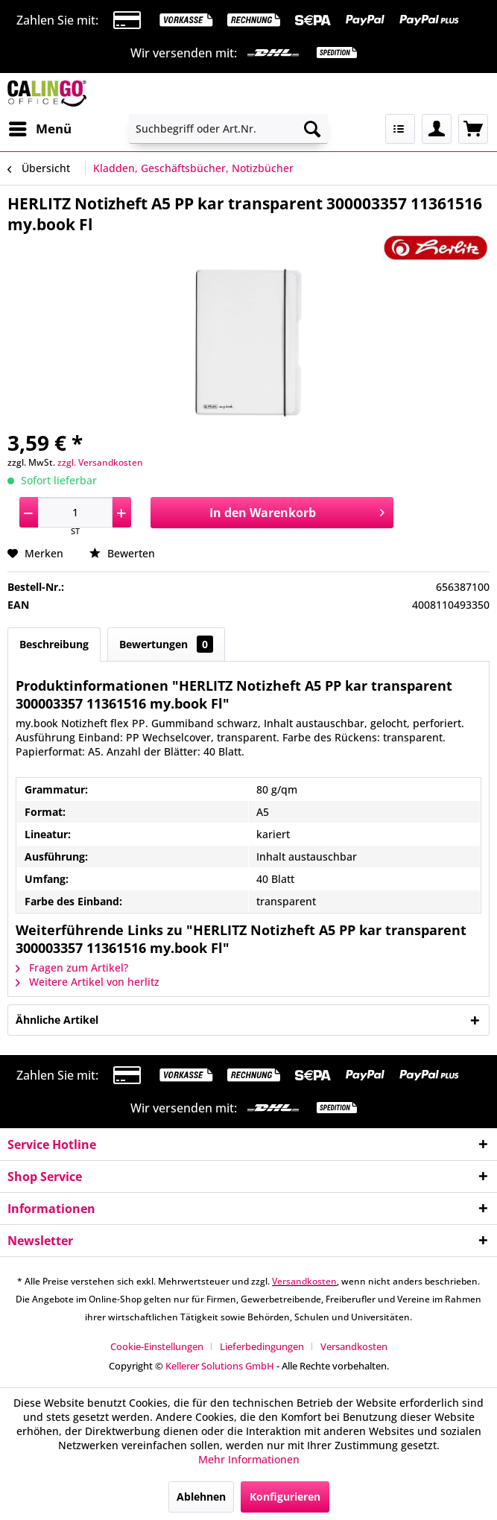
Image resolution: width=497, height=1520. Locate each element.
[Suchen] (312, 129)
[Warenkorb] (473, 129)
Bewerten (122, 553)
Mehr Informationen (249, 1459)
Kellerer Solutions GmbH (219, 1365)
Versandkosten (304, 1281)
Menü (40, 127)
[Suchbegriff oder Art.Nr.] (228, 129)
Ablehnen (201, 1496)
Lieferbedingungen (262, 1346)
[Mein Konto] (437, 129)
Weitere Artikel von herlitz (87, 982)
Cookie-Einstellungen (156, 1346)
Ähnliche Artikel (57, 1020)
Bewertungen (166, 644)
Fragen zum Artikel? (72, 967)
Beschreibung (54, 644)
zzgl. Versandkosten (100, 462)
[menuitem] (39, 129)
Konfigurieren (285, 1496)
